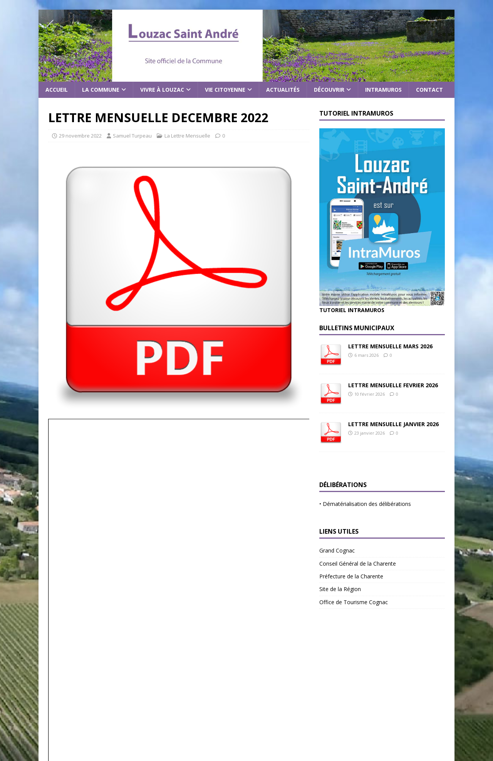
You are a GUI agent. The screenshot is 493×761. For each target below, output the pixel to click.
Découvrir (329, 89)
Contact (429, 89)
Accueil (56, 89)
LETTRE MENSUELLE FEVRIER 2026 (393, 385)
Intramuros (383, 89)
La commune (100, 89)
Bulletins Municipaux (356, 328)
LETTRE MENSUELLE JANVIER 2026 (393, 424)
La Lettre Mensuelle (187, 135)
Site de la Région (340, 589)
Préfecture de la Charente (351, 576)
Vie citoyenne (225, 89)
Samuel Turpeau (132, 135)
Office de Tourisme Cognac (353, 602)
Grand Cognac (337, 550)
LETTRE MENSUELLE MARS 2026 (390, 346)
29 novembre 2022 (80, 135)
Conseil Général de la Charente (357, 563)
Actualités (283, 89)
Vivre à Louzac (162, 89)
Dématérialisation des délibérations (367, 503)
